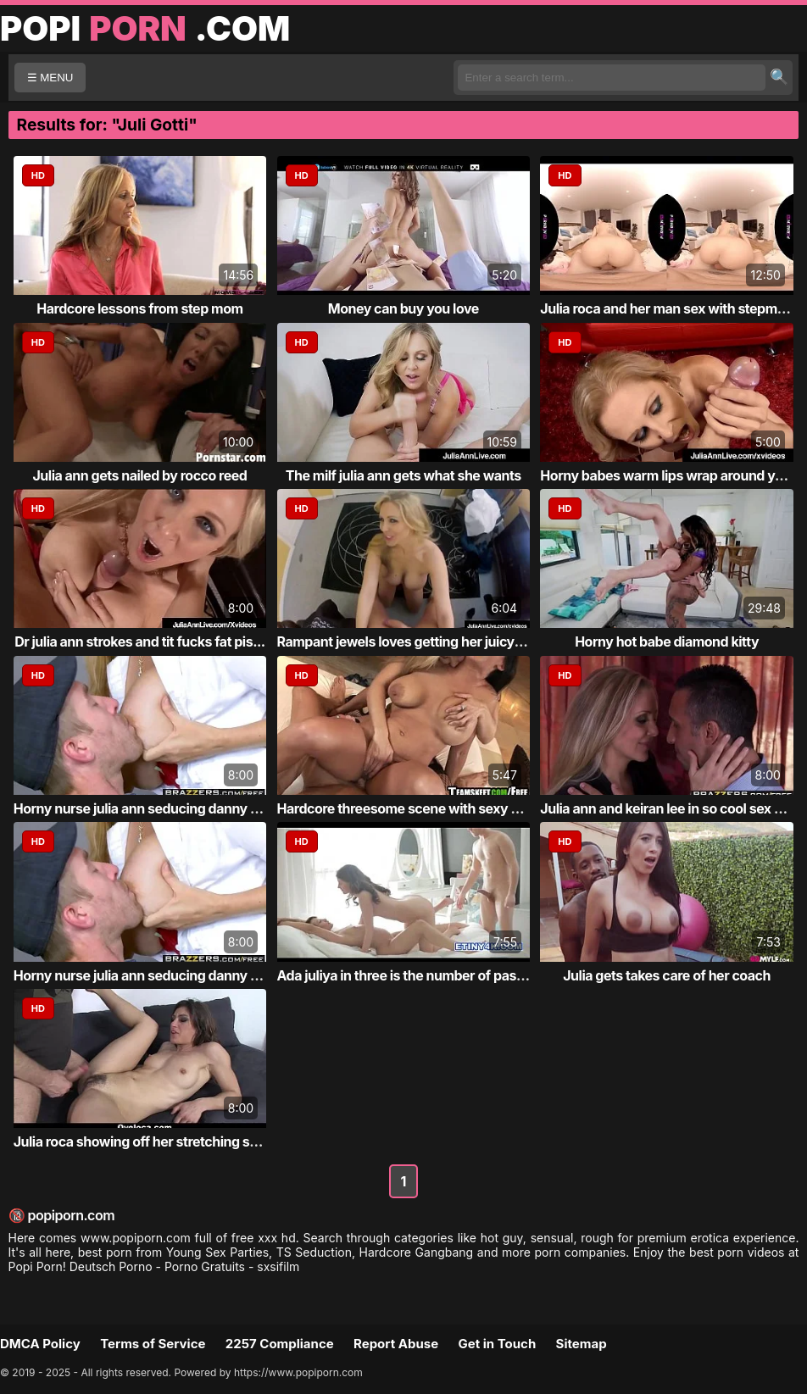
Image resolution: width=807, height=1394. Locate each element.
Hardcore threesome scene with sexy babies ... (422, 808)
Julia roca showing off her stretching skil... (145, 1141)
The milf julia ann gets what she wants (403, 475)
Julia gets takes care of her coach (667, 975)
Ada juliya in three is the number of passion (410, 975)
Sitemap (581, 1344)
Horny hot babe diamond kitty (667, 641)
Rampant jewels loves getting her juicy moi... (415, 641)
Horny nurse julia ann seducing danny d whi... (155, 808)
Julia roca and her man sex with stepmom (668, 308)
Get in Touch (497, 1344)
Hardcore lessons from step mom (139, 308)
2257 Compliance (279, 1344)
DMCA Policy (40, 1344)
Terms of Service (152, 1344)
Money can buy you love (403, 308)
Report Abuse (395, 1344)
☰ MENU (50, 77)
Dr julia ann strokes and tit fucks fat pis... (139, 641)
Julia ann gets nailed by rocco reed (139, 475)
